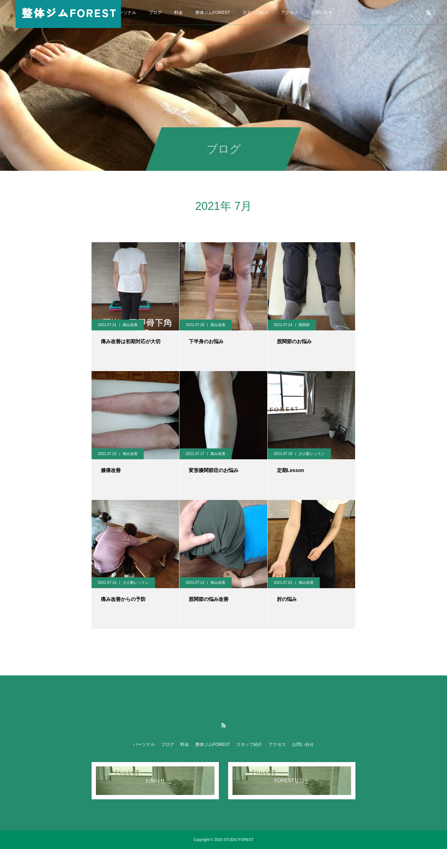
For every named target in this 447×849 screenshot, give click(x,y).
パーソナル (125, 12)
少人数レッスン (312, 454)
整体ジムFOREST (212, 12)
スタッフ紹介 (255, 12)
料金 (178, 12)
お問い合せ (321, 12)
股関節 (304, 325)
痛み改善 (130, 325)
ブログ (155, 12)
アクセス (289, 12)
